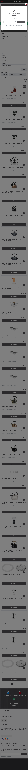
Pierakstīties (20, 22)
